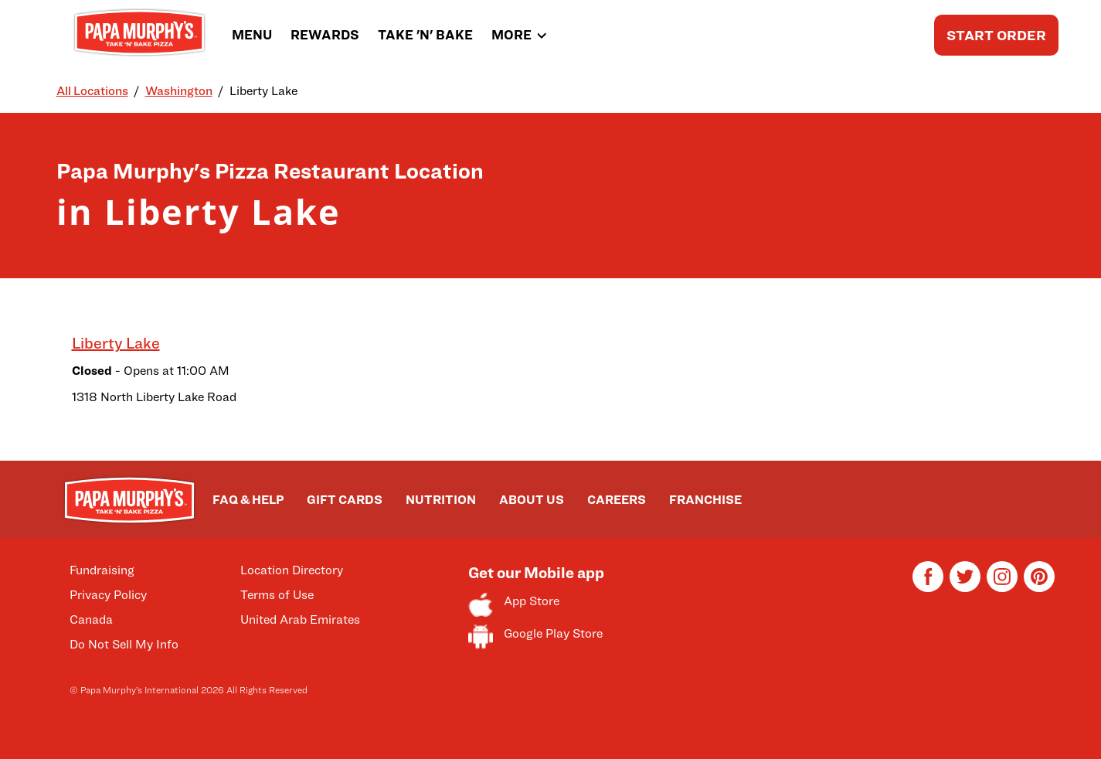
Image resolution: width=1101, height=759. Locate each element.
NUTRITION (441, 499)
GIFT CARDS (344, 499)
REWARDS (325, 35)
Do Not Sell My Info (124, 644)
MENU (252, 35)
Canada (91, 619)
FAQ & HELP (248, 499)
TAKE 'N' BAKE (425, 35)
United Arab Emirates (300, 619)
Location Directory (291, 570)
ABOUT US (531, 499)
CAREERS (616, 499)
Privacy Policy (108, 594)
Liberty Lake (116, 343)
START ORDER (996, 35)
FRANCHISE (705, 499)
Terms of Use (277, 594)
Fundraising (102, 570)
